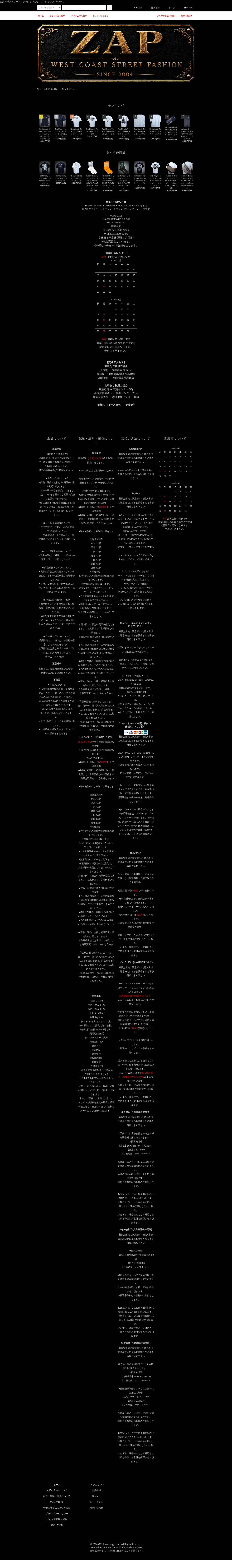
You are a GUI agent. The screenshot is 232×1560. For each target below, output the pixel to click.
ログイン (169, 8)
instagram (109, 245)
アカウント (137, 8)
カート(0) (186, 8)
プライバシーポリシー (57, 1513)
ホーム (56, 1484)
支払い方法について (57, 1490)
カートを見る (96, 1502)
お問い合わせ (96, 1507)
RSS (52, 1525)
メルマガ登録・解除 (57, 1519)
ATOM (60, 1525)
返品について (57, 1502)
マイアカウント (96, 1484)
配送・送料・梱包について (56, 1496)
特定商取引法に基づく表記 (56, 1507)
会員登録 (153, 8)
